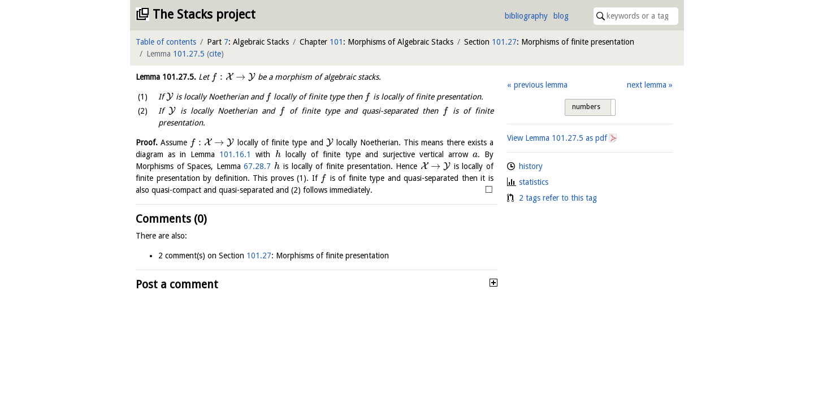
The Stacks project (204, 14)
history (531, 166)
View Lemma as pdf (557, 137)
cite (215, 53)
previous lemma (541, 84)
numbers (586, 107)
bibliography (526, 15)
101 (336, 41)
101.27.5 (189, 53)
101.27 (504, 41)
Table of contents (166, 41)
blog (561, 15)
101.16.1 (235, 154)
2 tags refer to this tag (558, 197)
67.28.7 (257, 166)
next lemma (646, 84)
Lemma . (166, 76)
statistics (533, 182)
